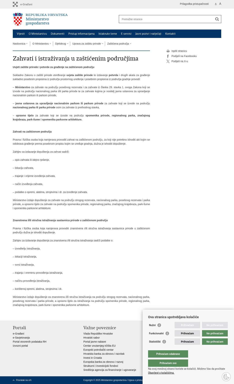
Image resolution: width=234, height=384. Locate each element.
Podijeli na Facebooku (181, 56)
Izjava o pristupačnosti (139, 380)
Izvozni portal (20, 345)
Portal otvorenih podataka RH (29, 341)
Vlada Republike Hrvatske (98, 333)
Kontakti (170, 33)
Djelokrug (60, 43)
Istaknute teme (108, 33)
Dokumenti (57, 33)
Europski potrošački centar (98, 349)
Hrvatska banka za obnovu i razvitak (103, 353)
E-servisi (126, 33)
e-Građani (18, 333)
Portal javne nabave (94, 341)
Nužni (152, 332)
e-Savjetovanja (21, 337)
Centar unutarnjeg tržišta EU (99, 345)
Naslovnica (19, 43)
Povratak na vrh (23, 380)
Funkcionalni (156, 340)
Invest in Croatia (92, 357)
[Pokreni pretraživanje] (217, 19)
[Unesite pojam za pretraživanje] (166, 19)
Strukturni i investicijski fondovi (100, 365)
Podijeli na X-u (177, 61)
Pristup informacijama (81, 33)
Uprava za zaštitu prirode (86, 43)
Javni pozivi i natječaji (148, 33)
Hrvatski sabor (91, 337)
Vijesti (21, 33)
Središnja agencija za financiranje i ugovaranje (109, 369)
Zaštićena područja (118, 43)
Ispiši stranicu (176, 51)
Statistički (155, 349)
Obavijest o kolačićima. (161, 372)
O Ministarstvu (38, 33)
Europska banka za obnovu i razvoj (103, 361)
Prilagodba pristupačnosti (194, 3)
